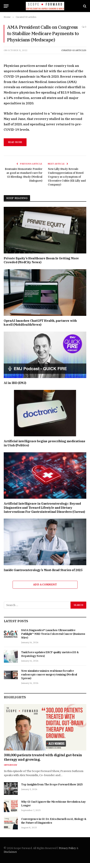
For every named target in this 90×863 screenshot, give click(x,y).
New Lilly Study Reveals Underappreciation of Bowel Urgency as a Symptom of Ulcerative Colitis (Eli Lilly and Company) (67, 176)
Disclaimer (10, 852)
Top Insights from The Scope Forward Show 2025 (51, 784)
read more (15, 142)
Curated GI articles (73, 50)
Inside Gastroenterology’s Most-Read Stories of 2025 (43, 570)
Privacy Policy (67, 848)
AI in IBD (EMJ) (15, 383)
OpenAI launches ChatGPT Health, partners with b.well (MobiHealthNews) (40, 323)
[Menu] (6, 6)
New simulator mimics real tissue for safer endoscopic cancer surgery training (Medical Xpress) (49, 674)
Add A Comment (45, 584)
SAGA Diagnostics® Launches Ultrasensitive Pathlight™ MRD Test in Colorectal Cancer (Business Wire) (53, 633)
